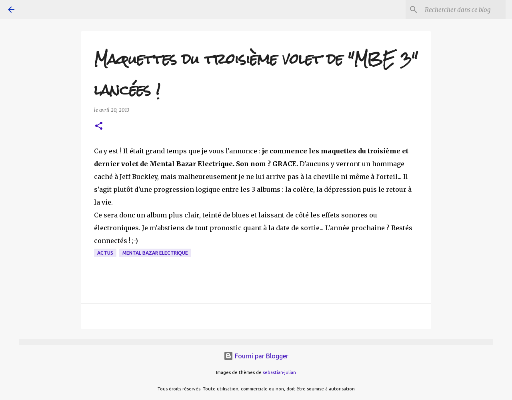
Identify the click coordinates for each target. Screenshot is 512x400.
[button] (99, 126)
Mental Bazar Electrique (155, 252)
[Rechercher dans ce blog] (464, 9)
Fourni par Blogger (256, 356)
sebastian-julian (279, 372)
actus (105, 252)
